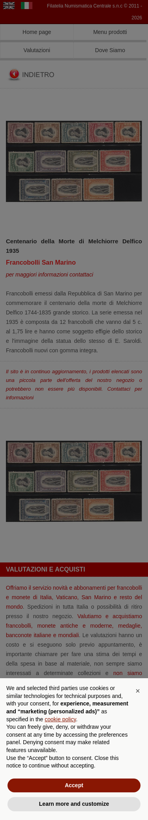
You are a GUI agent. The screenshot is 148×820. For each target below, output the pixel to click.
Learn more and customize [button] (74, 804)
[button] (137, 691)
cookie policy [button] (60, 719)
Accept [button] (74, 785)
